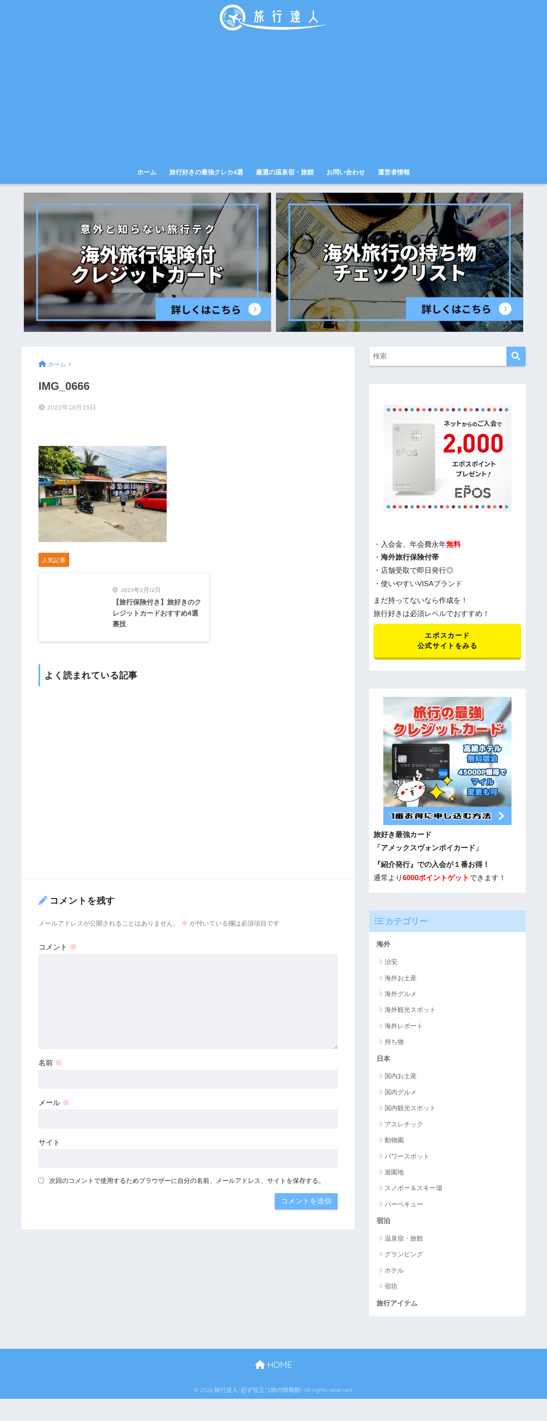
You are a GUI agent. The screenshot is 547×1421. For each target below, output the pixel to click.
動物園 (394, 1143)
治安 (391, 964)
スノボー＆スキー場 (413, 1191)
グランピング (404, 1258)
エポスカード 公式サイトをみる (447, 641)
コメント (57, 982)
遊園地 (394, 1175)
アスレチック (404, 1127)
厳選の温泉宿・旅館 (285, 172)
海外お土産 (401, 980)
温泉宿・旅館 (404, 1242)
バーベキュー (404, 1207)
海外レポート (404, 1028)
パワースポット (407, 1159)
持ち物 (394, 1044)
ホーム (146, 172)
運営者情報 (394, 172)
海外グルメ (401, 996)
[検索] (516, 356)
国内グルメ (401, 1095)
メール (54, 1137)
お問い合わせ (345, 172)
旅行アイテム (398, 1308)
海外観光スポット (410, 1012)
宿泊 (383, 1225)
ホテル (394, 1274)
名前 (50, 1098)
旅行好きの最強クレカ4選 (206, 172)
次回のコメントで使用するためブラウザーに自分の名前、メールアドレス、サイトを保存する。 (187, 1215)
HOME (273, 1370)
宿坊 (391, 1290)
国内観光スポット (410, 1111)
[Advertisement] (273, 99)
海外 (383, 947)
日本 (383, 1062)
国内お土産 (401, 1079)
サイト (49, 1177)
